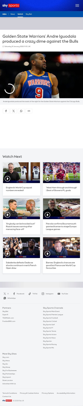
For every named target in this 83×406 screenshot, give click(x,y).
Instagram (47, 293)
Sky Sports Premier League (53, 314)
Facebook (18, 293)
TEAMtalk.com (8, 318)
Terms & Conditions (9, 393)
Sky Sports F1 (48, 328)
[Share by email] (29, 111)
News (13, 14)
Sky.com (5, 357)
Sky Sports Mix (48, 347)
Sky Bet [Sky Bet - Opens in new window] (29, 14)
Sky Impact (6, 377)
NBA (4, 14)
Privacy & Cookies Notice (29, 393)
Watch (20, 14)
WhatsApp (9, 298)
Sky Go (5, 364)
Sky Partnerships (8, 374)
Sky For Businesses (9, 370)
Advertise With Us (9, 383)
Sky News (6, 360)
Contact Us (6, 396)
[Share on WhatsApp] (21, 111)
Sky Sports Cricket (50, 321)
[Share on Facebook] (6, 111)
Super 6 (5, 314)
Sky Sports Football (50, 318)
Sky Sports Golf (49, 324)
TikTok (32, 293)
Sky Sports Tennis (49, 331)
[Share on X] (13, 111)
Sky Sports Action (49, 334)
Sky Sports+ (47, 341)
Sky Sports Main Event (51, 311)
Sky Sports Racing (50, 344)
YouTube (62, 293)
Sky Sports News (49, 338)
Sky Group (6, 367)
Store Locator (7, 380)
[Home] (10, 5)
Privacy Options (48, 393)
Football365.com (8, 321)
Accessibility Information (66, 393)
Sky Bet (5, 311)
